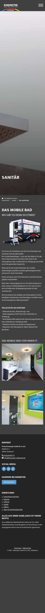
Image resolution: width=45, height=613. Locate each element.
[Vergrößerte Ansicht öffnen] (22, 233)
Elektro (6, 507)
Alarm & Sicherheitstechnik (13, 509)
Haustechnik (5, 200)
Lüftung (6, 501)
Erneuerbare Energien (11, 496)
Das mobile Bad (24, 200)
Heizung (6, 499)
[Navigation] (39, 4)
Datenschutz (27, 548)
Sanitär (14, 200)
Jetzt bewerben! (9, 482)
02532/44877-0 (9, 455)
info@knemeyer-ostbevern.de (14, 458)
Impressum (17, 548)
